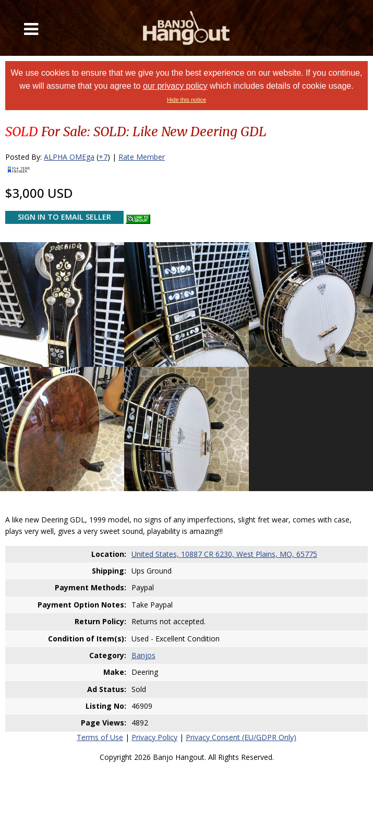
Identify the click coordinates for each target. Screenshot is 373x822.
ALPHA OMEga (69, 157)
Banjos (143, 655)
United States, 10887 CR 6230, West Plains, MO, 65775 (224, 554)
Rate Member (141, 157)
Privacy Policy (154, 737)
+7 (103, 157)
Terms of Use (100, 737)
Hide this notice (186, 100)
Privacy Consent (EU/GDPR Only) (241, 737)
